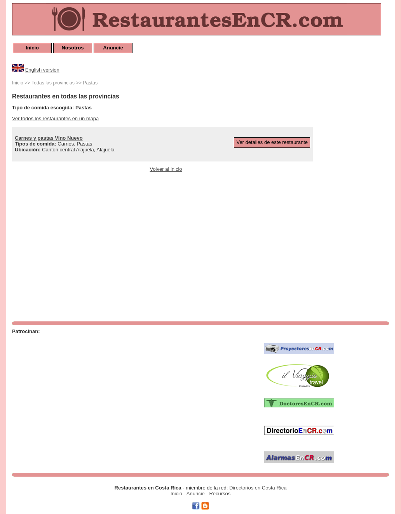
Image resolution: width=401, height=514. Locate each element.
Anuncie (113, 48)
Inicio (32, 48)
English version (42, 70)
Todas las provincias (53, 83)
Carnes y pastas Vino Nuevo (49, 138)
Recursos (219, 493)
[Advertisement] (358, 195)
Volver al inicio (166, 169)
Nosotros (72, 48)
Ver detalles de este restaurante (272, 142)
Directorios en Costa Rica (257, 488)
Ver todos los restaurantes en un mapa (55, 118)
